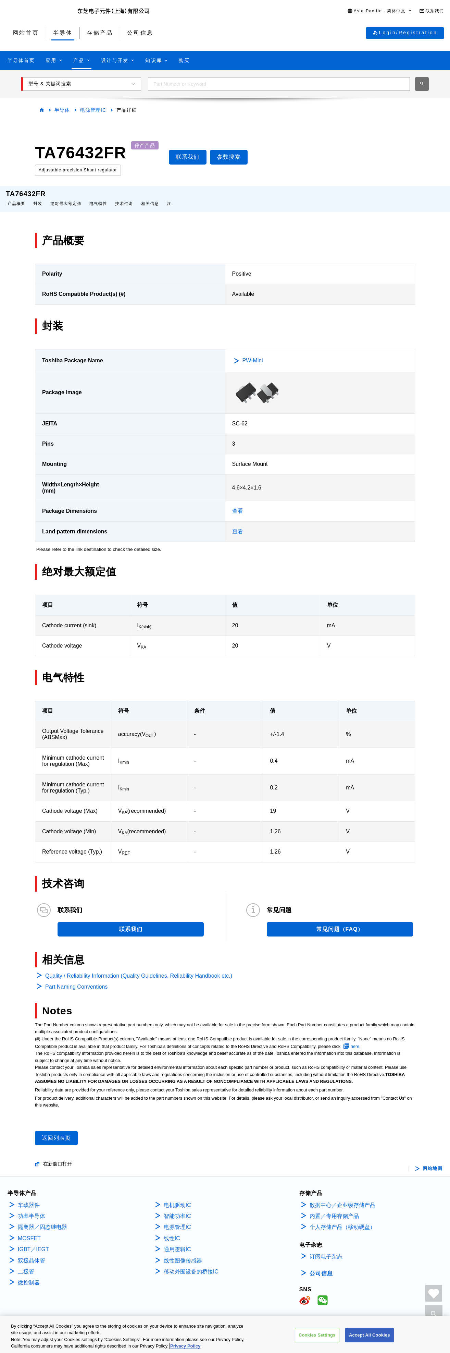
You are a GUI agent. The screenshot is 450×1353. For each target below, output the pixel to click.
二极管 (26, 1265)
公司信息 (321, 1266)
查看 (237, 504)
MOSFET (29, 1231)
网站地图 (432, 1161)
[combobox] (279, 84)
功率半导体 (31, 1209)
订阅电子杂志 (326, 1250)
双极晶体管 (31, 1254)
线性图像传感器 (183, 1254)
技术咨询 (124, 196)
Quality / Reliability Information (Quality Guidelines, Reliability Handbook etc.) (138, 969)
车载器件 (29, 1198)
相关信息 (150, 196)
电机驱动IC (177, 1198)
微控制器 (29, 1276)
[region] (225, 1334)
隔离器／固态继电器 (42, 1220)
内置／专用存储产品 (334, 1209)
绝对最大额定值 (66, 196)
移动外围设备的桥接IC (191, 1265)
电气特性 (98, 196)
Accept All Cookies (369, 1335)
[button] (380, 11)
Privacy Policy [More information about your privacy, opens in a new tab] (185, 1346)
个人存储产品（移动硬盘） (342, 1220)
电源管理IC (93, 110)
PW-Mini (252, 354)
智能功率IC (177, 1209)
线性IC (172, 1231)
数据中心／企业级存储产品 (342, 1198)
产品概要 (16, 196)
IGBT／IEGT (33, 1242)
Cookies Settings (317, 1335)
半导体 (62, 110)
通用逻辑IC (177, 1242)
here (355, 1039)
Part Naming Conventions (76, 980)
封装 (37, 196)
